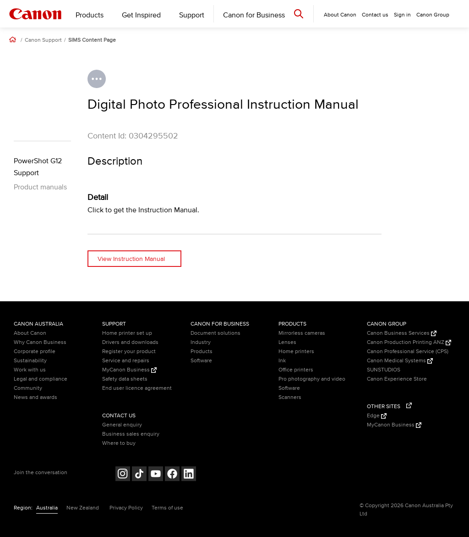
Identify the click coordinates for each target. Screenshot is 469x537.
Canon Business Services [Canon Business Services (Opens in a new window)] (401, 333)
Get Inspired (141, 15)
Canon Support (43, 40)
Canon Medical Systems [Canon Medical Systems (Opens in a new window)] (400, 360)
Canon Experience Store (397, 379)
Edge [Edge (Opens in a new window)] (377, 415)
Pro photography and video (311, 379)
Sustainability (30, 360)
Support (191, 15)
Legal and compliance (40, 379)
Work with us (30, 369)
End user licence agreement (137, 388)
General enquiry (122, 424)
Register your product (129, 351)
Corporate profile (34, 351)
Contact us (375, 14)
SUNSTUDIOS (383, 369)
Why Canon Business (40, 342)
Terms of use (167, 507)
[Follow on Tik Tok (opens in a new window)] (139, 474)
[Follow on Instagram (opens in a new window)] (122, 474)
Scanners (289, 397)
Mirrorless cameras (301, 333)
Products (90, 15)
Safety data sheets (124, 379)
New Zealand (82, 507)
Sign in (402, 14)
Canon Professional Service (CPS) (407, 351)
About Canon (30, 333)
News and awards (35, 397)
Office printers (295, 369)
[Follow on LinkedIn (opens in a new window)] (188, 474)
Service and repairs (125, 360)
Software (201, 360)
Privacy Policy (126, 507)
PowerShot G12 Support (38, 166)
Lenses (287, 342)
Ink (282, 360)
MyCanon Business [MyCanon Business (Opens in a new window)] (129, 369)
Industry (201, 342)
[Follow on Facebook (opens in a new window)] (172, 474)
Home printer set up (127, 333)
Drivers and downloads (130, 342)
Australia (47, 507)
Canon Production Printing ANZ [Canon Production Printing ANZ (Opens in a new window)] (409, 342)
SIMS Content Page (92, 40)
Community (28, 388)
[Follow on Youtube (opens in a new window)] (155, 474)
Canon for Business (254, 15)
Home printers (296, 351)
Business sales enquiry (130, 434)
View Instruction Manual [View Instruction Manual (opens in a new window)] (131, 259)
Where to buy (119, 443)
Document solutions (215, 333)
